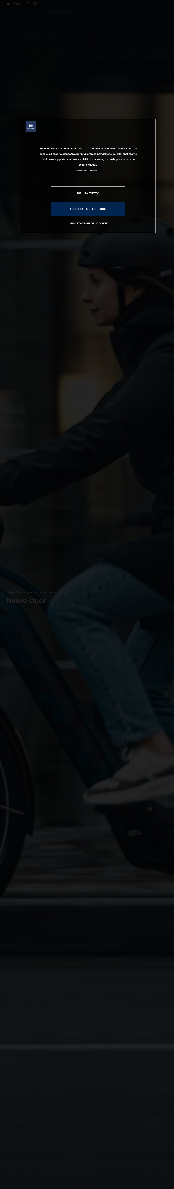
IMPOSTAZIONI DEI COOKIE (88, 223)
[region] (88, 176)
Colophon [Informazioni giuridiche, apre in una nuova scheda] (98, 170)
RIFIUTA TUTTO (88, 193)
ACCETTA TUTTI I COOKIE (88, 208)
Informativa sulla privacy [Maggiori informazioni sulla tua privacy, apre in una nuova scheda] (84, 170)
